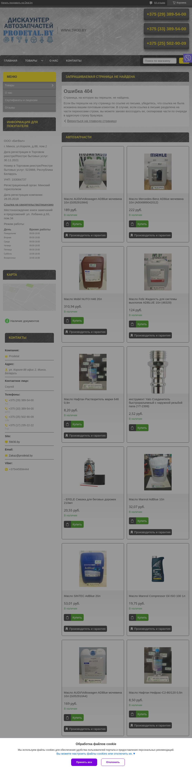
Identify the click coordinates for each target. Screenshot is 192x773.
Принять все (84, 762)
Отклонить (113, 762)
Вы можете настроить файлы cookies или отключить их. (94, 753)
